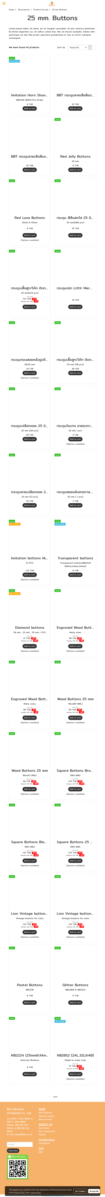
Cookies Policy (35, 1192)
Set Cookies (80, 1191)
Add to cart (29, 108)
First (50, 1096)
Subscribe (13, 1150)
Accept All (94, 1191)
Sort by (62, 47)
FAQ (41, 1152)
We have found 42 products (24, 47)
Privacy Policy (19, 1192)
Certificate (44, 1143)
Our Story (44, 1128)
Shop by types (46, 1116)
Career (42, 1134)
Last (55, 1096)
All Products (45, 1112)
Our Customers (47, 1131)
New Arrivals (45, 1119)
